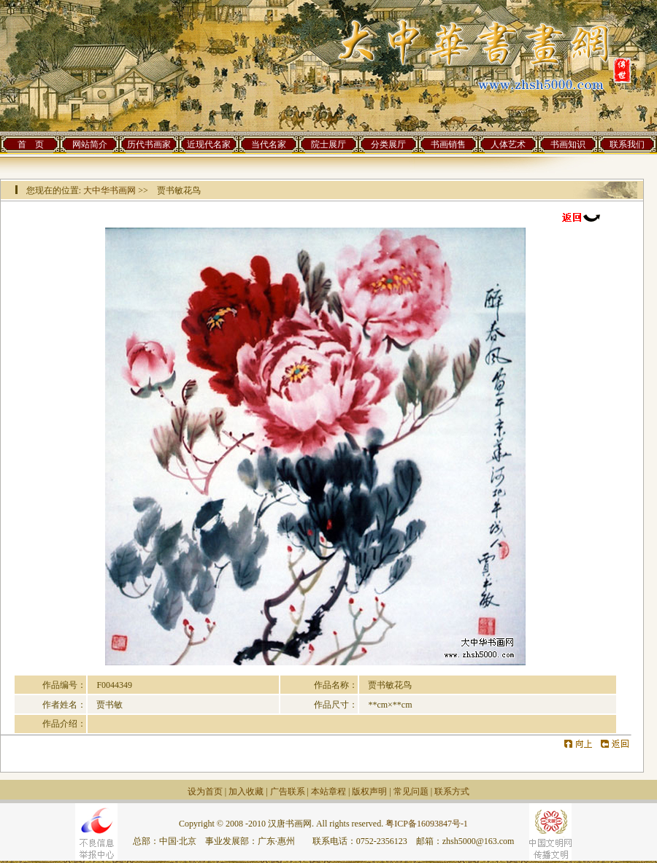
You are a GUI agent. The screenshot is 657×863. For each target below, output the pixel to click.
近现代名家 (209, 144)
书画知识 (567, 144)
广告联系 (287, 791)
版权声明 (369, 791)
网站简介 (89, 144)
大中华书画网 (109, 190)
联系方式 (451, 791)
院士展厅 (328, 144)
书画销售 (448, 144)
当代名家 (268, 144)
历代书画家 (149, 144)
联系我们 (627, 144)
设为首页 (205, 791)
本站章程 (328, 791)
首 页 (31, 144)
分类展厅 (388, 144)
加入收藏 (246, 791)
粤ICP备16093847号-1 (426, 824)
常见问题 (411, 791)
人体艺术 (508, 144)
